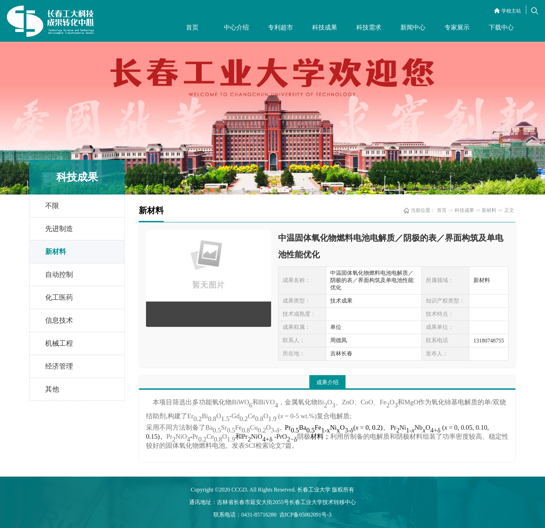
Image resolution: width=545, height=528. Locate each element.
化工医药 (59, 297)
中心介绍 (236, 27)
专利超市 (280, 27)
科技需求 (368, 27)
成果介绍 (327, 382)
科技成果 (324, 27)
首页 (192, 27)
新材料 (55, 251)
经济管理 (59, 366)
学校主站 (511, 11)
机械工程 (59, 343)
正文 (509, 210)
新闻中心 (412, 27)
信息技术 (59, 320)
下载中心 (501, 27)
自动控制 (59, 274)
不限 (52, 205)
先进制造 (59, 228)
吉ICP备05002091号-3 (305, 515)
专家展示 (457, 27)
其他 (52, 389)
